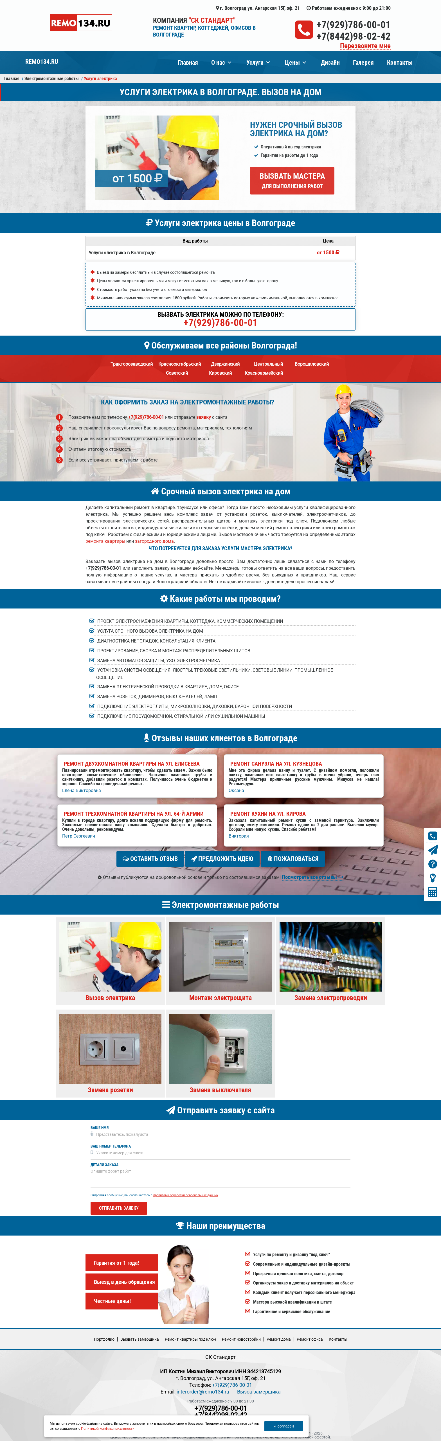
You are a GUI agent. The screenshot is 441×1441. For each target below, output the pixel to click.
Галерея (363, 62)
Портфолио (104, 1337)
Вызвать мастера (292, 180)
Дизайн (330, 62)
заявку (203, 417)
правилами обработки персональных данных (185, 1193)
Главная (188, 62)
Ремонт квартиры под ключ (190, 1337)
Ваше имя (100, 1125)
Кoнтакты (338, 1337)
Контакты (400, 62)
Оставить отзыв (150, 858)
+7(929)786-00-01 (354, 25)
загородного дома (154, 541)
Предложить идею (222, 858)
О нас (218, 62)
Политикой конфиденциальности (107, 1429)
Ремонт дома (279, 1337)
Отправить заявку (119, 1206)
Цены (292, 62)
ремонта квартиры (105, 541)
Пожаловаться (293, 858)
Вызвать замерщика (139, 1337)
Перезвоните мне (365, 46)
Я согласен (284, 1426)
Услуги (255, 62)
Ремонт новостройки (241, 1337)
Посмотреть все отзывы (312, 875)
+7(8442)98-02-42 (354, 36)
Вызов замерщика (259, 1389)
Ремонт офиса (310, 1337)
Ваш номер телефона (111, 1144)
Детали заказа (104, 1162)
